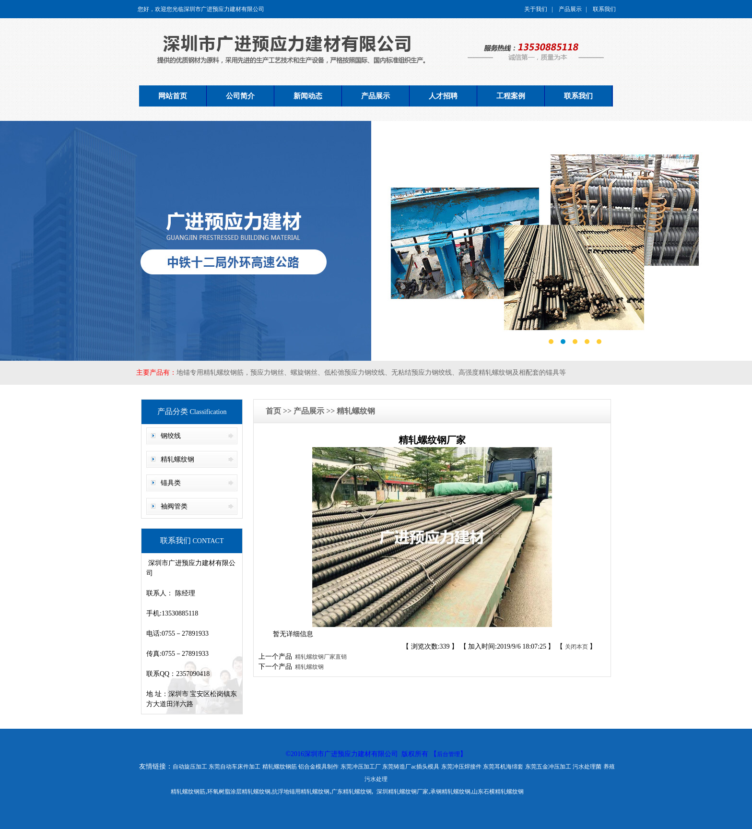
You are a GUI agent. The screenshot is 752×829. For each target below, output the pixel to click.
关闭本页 (576, 646)
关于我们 (535, 9)
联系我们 (604, 9)
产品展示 (570, 9)
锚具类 (171, 482)
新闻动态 (308, 96)
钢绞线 (171, 435)
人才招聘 (443, 96)
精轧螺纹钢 (177, 459)
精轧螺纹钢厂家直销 (319, 656)
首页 (274, 411)
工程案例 (510, 96)
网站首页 (172, 96)
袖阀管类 (174, 506)
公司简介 (240, 96)
